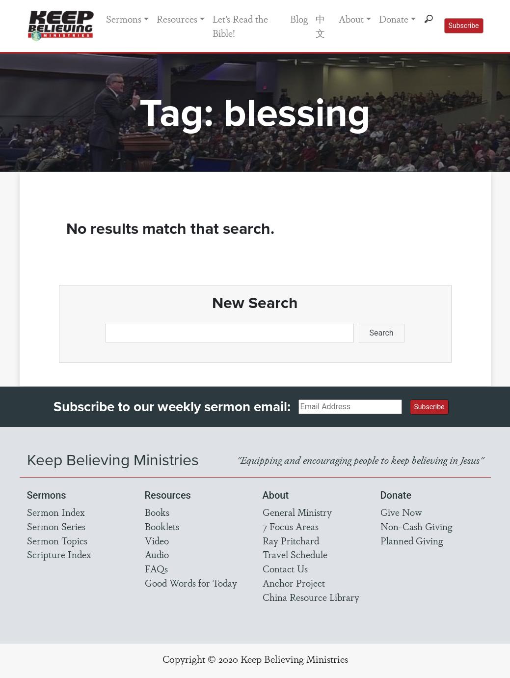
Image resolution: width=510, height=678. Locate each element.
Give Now (401, 512)
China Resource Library (311, 597)
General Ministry (297, 512)
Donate (393, 19)
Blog (299, 19)
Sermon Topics (57, 540)
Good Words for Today (191, 583)
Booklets (162, 526)
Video (157, 540)
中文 (320, 26)
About (351, 19)
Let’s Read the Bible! (240, 26)
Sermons (123, 19)
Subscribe (464, 25)
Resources (177, 19)
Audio (157, 554)
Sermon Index (56, 512)
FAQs (156, 568)
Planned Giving (411, 540)
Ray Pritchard (291, 540)
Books (157, 512)
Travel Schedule (295, 554)
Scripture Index (59, 554)
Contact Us (285, 568)
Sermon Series (56, 526)
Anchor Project (294, 583)
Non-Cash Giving (416, 526)
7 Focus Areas (291, 526)
